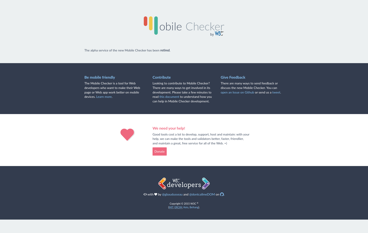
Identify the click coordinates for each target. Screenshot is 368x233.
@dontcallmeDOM (202, 194)
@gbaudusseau (172, 194)
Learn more (104, 97)
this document (169, 97)
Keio (185, 207)
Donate (159, 151)
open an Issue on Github (237, 92)
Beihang (194, 207)
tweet (276, 92)
